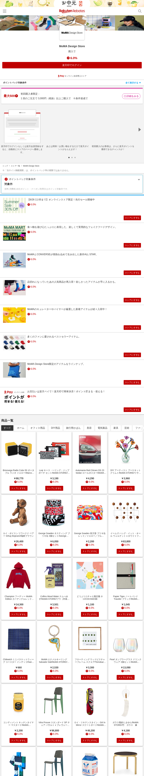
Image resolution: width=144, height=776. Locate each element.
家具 (115, 437)
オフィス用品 (37, 437)
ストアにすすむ (130, 218)
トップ (5, 166)
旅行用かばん (73, 437)
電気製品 (102, 437)
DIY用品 (55, 437)
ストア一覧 (15, 166)
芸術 (126, 437)
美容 (89, 437)
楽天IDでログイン (72, 65)
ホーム (20, 437)
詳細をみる (131, 96)
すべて (7, 437)
